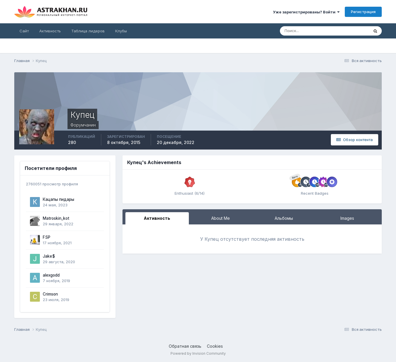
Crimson (50, 294)
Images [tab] (347, 218)
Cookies (215, 346)
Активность (50, 31)
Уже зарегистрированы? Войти (306, 12)
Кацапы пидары (58, 199)
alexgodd (51, 275)
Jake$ (49, 256)
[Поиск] (305, 31)
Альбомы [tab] (284, 218)
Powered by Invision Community (198, 353)
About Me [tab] (220, 218)
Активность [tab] (157, 218)
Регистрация (363, 11)
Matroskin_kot (56, 218)
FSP (46, 237)
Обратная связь (185, 346)
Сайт (24, 31)
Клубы (121, 31)
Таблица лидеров (88, 31)
